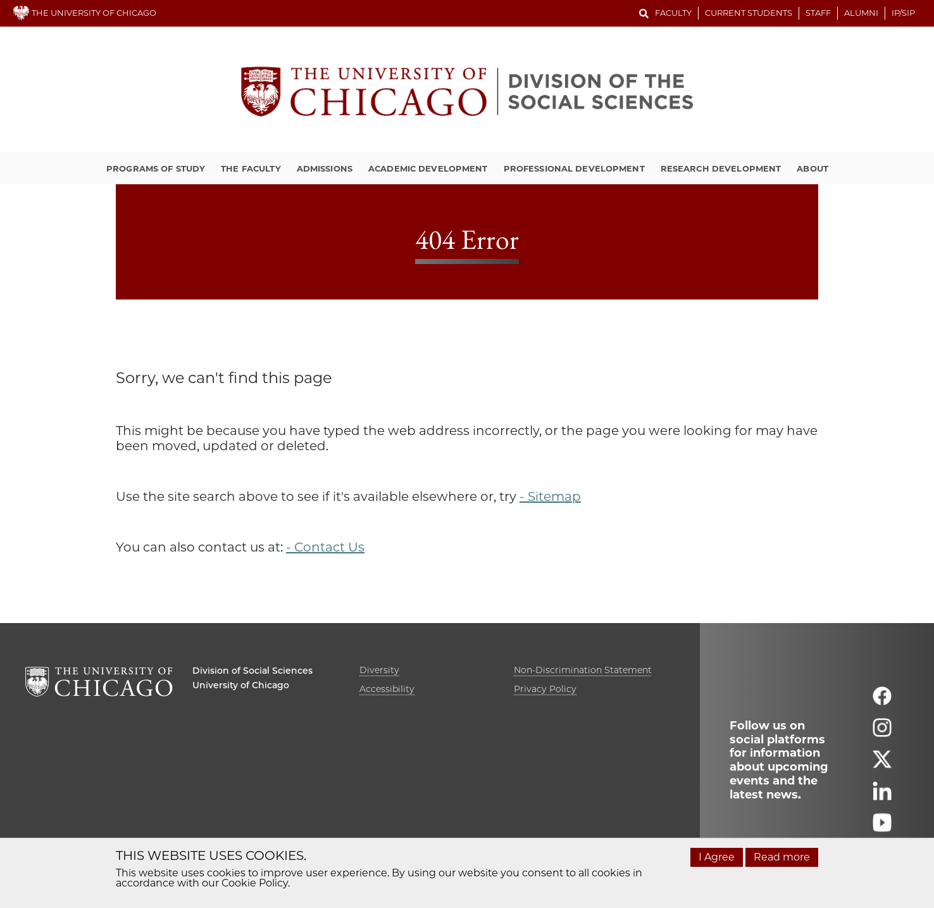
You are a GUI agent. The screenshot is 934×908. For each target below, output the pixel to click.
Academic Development (428, 168)
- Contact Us (325, 547)
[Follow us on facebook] (882, 701)
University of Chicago (240, 685)
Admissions (324, 168)
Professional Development (574, 168)
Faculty (673, 13)
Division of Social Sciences (252, 670)
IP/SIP (903, 13)
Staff (818, 13)
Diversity (379, 670)
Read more (782, 857)
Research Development (721, 168)
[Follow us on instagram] (882, 733)
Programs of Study (155, 168)
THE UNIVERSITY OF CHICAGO (84, 13)
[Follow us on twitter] (882, 765)
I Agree (717, 857)
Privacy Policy (545, 689)
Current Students (748, 13)
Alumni (861, 13)
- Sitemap (550, 496)
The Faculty (250, 168)
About (812, 168)
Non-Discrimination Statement (583, 670)
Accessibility (386, 689)
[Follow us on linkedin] (882, 796)
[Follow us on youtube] (882, 828)
